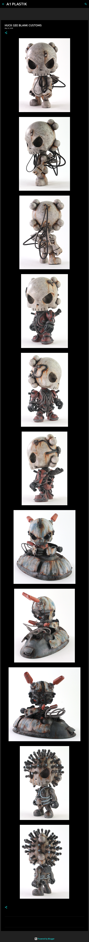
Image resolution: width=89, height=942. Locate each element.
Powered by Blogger (44, 939)
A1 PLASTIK (16, 4)
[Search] (30, 4)
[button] (6, 33)
